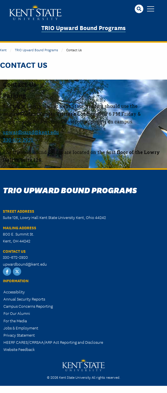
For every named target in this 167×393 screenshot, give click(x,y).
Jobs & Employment (20, 328)
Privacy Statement (19, 335)
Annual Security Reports (24, 299)
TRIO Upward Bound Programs (83, 27)
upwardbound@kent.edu (25, 264)
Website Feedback (19, 349)
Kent (3, 49)
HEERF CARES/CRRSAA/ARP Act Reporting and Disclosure (53, 342)
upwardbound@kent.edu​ (31, 132)
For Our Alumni (16, 313)
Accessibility (14, 292)
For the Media (15, 320)
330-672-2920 (18, 140)
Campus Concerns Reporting (28, 306)
